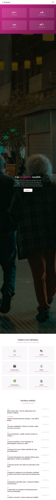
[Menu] (53, 2)
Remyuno (6, 2)
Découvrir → (28, 190)
